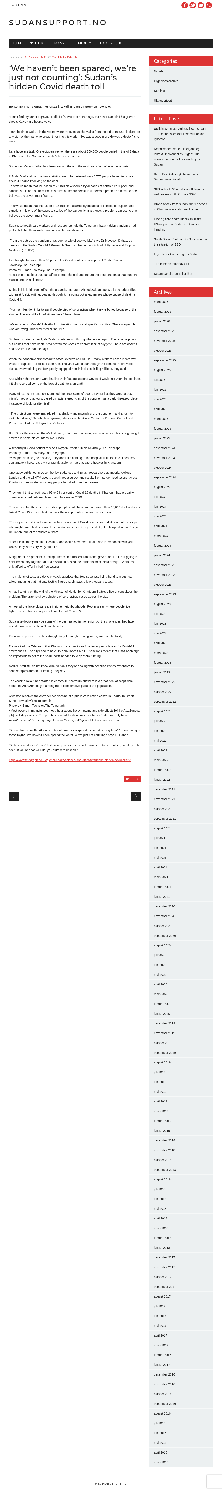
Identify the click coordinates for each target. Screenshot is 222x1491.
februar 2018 (162, 1238)
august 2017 (162, 1296)
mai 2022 (160, 740)
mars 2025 (161, 419)
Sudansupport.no (58, 22)
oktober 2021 (163, 809)
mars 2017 (161, 1345)
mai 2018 (160, 1208)
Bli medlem (81, 43)
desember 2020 (164, 906)
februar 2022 (162, 770)
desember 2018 (164, 1140)
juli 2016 (159, 1423)
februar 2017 (162, 1355)
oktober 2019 (163, 1043)
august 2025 (162, 370)
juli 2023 (159, 614)
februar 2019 (162, 1121)
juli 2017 (159, 1306)
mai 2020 (160, 974)
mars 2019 (161, 1111)
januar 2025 (162, 438)
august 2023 (162, 604)
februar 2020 (162, 1004)
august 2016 (162, 1413)
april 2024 (160, 526)
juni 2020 (160, 965)
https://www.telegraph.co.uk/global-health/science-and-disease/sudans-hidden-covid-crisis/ (70, 760)
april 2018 (160, 1218)
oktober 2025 (163, 350)
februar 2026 (162, 311)
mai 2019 (160, 1091)
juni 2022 (160, 731)
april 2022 (160, 750)
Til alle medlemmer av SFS (172, 264)
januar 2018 (162, 1247)
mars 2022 (161, 760)
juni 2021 (160, 848)
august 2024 (162, 487)
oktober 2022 (163, 692)
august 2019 (162, 1062)
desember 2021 (164, 789)
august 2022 (162, 711)
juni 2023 (160, 623)
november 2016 (164, 1384)
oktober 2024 (163, 467)
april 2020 (160, 984)
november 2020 (164, 916)
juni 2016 (160, 1433)
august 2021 (162, 828)
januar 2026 (162, 321)
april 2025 (160, 409)
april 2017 (160, 1335)
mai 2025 (160, 399)
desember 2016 (164, 1374)
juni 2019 (160, 1082)
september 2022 (165, 701)
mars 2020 (161, 994)
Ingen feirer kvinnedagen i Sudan (176, 254)
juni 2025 (160, 389)
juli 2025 (159, 380)
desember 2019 (164, 1023)
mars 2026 (161, 302)
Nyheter (36, 43)
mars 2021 (161, 877)
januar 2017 (162, 1364)
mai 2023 (160, 633)
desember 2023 (164, 565)
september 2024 (165, 477)
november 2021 (164, 799)
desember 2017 (164, 1257)
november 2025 (164, 341)
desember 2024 (164, 448)
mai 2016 (160, 1442)
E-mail (201, 5)
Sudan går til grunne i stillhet (173, 273)
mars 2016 (161, 1462)
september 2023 (165, 594)
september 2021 (165, 818)
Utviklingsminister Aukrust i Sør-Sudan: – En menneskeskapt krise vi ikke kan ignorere (180, 134)
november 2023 (164, 575)
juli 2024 (159, 497)
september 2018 (165, 1169)
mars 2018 (161, 1228)
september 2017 (165, 1286)
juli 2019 (159, 1072)
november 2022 (164, 682)
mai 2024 (160, 516)
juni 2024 (160, 506)
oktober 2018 (163, 1160)
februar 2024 (162, 545)
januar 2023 (162, 672)
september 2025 (165, 360)
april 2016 (160, 1452)
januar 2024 (162, 555)
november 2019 (164, 1033)
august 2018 (162, 1179)
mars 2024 (161, 536)
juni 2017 (160, 1316)
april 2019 (160, 1101)
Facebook (184, 5)
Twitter (192, 5)
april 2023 (160, 643)
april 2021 (160, 867)
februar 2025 (162, 428)
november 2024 (164, 458)
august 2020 (162, 945)
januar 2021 (162, 896)
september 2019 (165, 1052)
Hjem (17, 43)
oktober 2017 (163, 1277)
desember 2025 (164, 331)
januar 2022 (162, 779)
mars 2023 (161, 653)
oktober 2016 (163, 1394)
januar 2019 (162, 1130)
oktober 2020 (163, 926)
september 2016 (165, 1403)
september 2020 (165, 935)
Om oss (58, 43)
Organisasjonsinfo (166, 81)
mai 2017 (160, 1325)
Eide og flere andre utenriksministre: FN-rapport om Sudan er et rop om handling (178, 224)
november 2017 (164, 1267)
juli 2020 (159, 955)
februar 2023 (162, 662)
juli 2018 (159, 1189)
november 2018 (164, 1150)
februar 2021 (162, 887)
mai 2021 (160, 857)
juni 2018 (160, 1199)
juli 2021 (159, 838)
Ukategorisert (163, 100)
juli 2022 (159, 721)
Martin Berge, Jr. (64, 56)
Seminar (159, 91)
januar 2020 (162, 1013)
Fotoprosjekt (111, 43)
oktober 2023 (163, 584)
